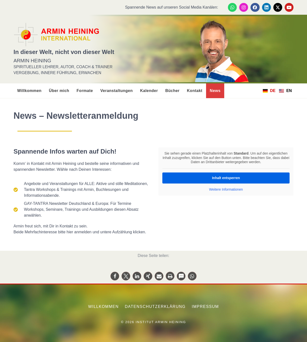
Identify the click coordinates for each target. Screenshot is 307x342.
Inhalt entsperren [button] (226, 178)
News (215, 91)
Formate (85, 91)
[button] (115, 280)
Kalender (149, 91)
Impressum (205, 306)
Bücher (172, 91)
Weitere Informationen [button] (226, 189)
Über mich (59, 91)
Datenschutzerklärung (155, 306)
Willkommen (29, 91)
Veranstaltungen (116, 91)
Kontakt (194, 91)
